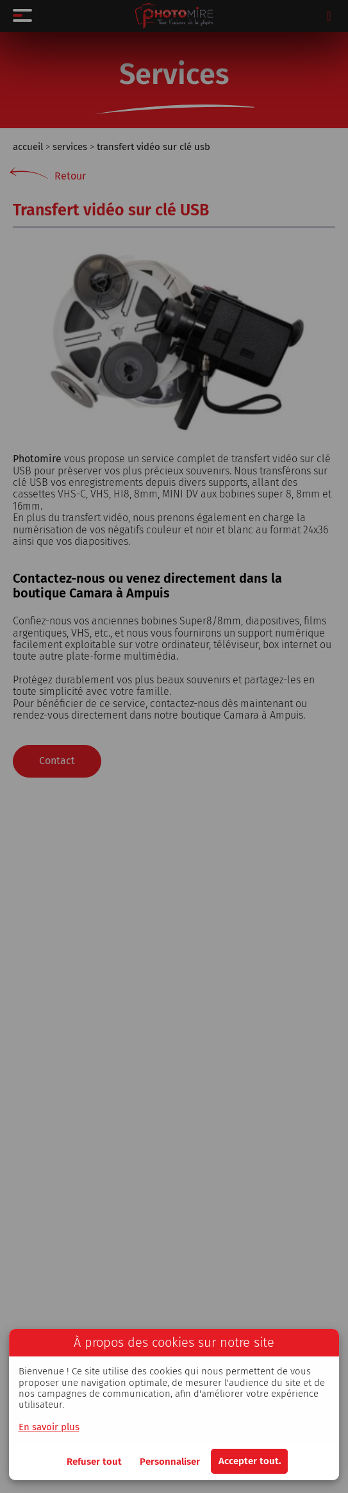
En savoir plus (49, 1427)
